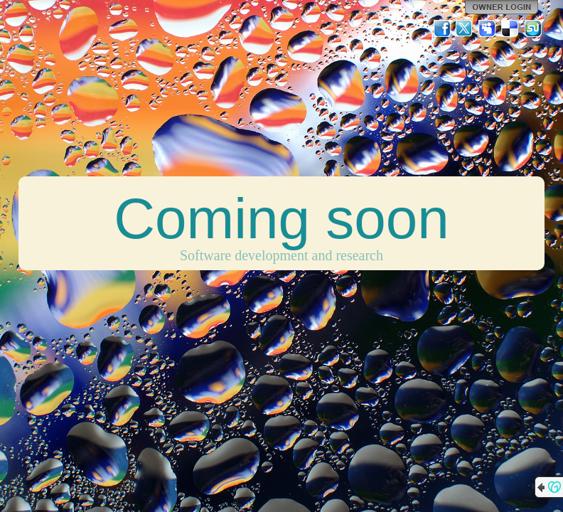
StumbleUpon (533, 28)
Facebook (442, 28)
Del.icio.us (510, 28)
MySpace (488, 28)
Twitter (465, 28)
